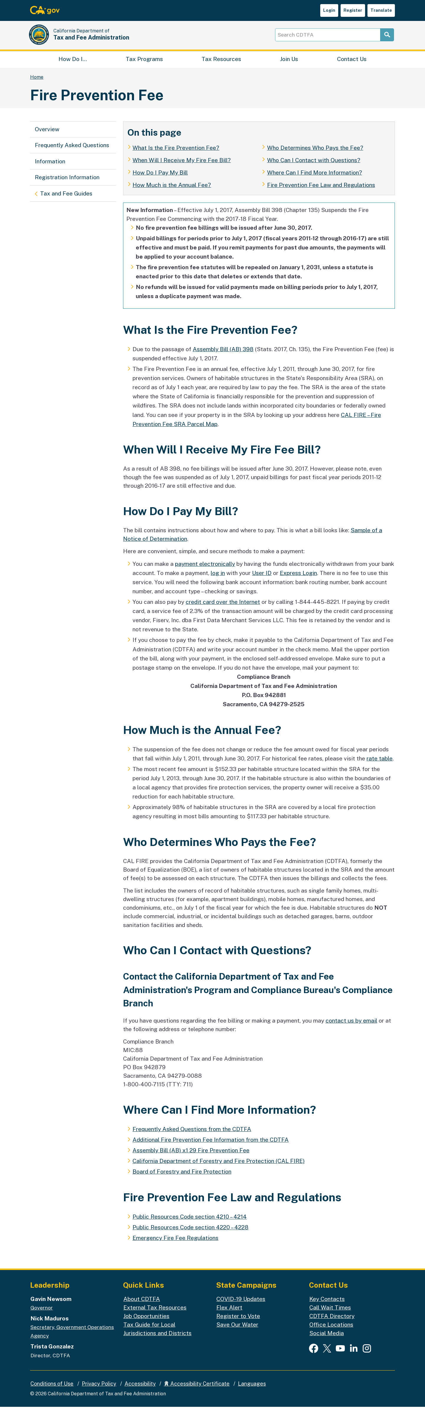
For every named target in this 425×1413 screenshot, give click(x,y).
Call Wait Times (330, 1313)
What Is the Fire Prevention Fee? (176, 153)
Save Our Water (237, 1330)
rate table (380, 764)
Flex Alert (229, 1313)
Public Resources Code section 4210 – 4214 (190, 1222)
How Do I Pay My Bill (160, 178)
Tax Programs (144, 63)
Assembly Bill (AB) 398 (223, 355)
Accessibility (140, 1389)
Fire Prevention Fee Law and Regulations (321, 191)
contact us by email (351, 1026)
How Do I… (72, 63)
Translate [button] (381, 10)
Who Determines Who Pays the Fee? (315, 153)
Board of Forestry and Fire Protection (182, 1177)
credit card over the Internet (223, 607)
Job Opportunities (146, 1322)
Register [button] (353, 10)
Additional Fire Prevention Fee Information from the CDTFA (211, 1145)
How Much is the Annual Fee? (172, 191)
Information (50, 167)
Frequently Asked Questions (72, 151)
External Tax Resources (155, 1313)
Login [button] (329, 10)
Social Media (326, 1339)
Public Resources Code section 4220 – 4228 (191, 1233)
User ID (262, 579)
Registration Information (67, 183)
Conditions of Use (51, 1389)
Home (36, 83)
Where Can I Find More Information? (314, 178)
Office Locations (331, 1330)
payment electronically (205, 569)
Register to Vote (238, 1322)
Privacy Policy (99, 1389)
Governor (41, 1313)
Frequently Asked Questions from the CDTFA (192, 1135)
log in (218, 579)
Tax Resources (221, 63)
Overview (47, 135)
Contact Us (352, 63)
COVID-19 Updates (240, 1305)
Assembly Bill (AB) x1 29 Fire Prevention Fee (191, 1156)
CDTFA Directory (331, 1322)
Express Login (298, 579)
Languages (252, 1389)
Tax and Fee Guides (66, 199)
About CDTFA (141, 1305)
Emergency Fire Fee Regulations (175, 1244)
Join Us (289, 63)
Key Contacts (327, 1305)
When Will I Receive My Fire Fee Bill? (182, 166)
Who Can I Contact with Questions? (313, 166)
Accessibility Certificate (197, 1389)
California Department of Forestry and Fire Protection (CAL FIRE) (219, 1167)
